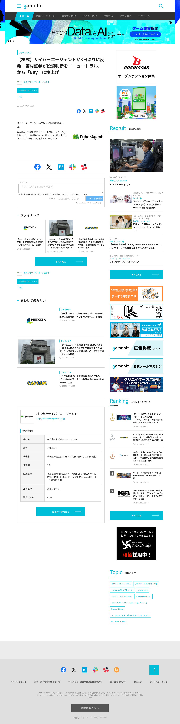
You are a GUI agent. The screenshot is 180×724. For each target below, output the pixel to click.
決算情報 (108, 16)
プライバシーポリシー (160, 681)
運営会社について (18, 681)
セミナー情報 (89, 16)
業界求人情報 (68, 16)
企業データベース (45, 16)
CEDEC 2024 (142, 590)
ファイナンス (25, 52)
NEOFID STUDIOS (118, 621)
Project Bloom (117, 609)
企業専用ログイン (90, 707)
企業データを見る (60, 511)
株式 (20, 96)
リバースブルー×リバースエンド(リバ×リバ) (129, 602)
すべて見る (61, 261)
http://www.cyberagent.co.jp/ (50, 418)
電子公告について (118, 681)
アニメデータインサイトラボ (146, 583)
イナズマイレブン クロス (121, 583)
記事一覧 (24, 16)
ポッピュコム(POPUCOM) (121, 596)
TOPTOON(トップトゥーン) (122, 590)
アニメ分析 (144, 16)
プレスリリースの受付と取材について (85, 681)
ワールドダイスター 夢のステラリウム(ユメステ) (130, 615)
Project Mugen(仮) (143, 596)
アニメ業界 (126, 16)
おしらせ (138, 681)
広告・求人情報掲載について (47, 681)
